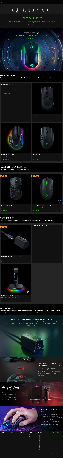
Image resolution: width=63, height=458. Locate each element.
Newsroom (31, 438)
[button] (61, 1)
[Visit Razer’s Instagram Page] (39, 437)
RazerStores (3, 434)
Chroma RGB (13, 436)
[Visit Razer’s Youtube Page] (39, 443)
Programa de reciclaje (23, 444)
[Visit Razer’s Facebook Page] (39, 435)
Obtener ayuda (22, 434)
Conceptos (12, 438)
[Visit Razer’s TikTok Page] (39, 445)
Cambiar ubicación (58, 453)
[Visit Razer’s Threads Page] (39, 439)
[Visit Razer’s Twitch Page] (39, 447)
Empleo (30, 436)
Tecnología (12, 434)
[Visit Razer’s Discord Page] (39, 449)
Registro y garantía (23, 436)
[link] (1, 1)
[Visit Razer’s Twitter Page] (39, 441)
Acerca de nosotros (32, 434)
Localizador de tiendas (5, 436)
